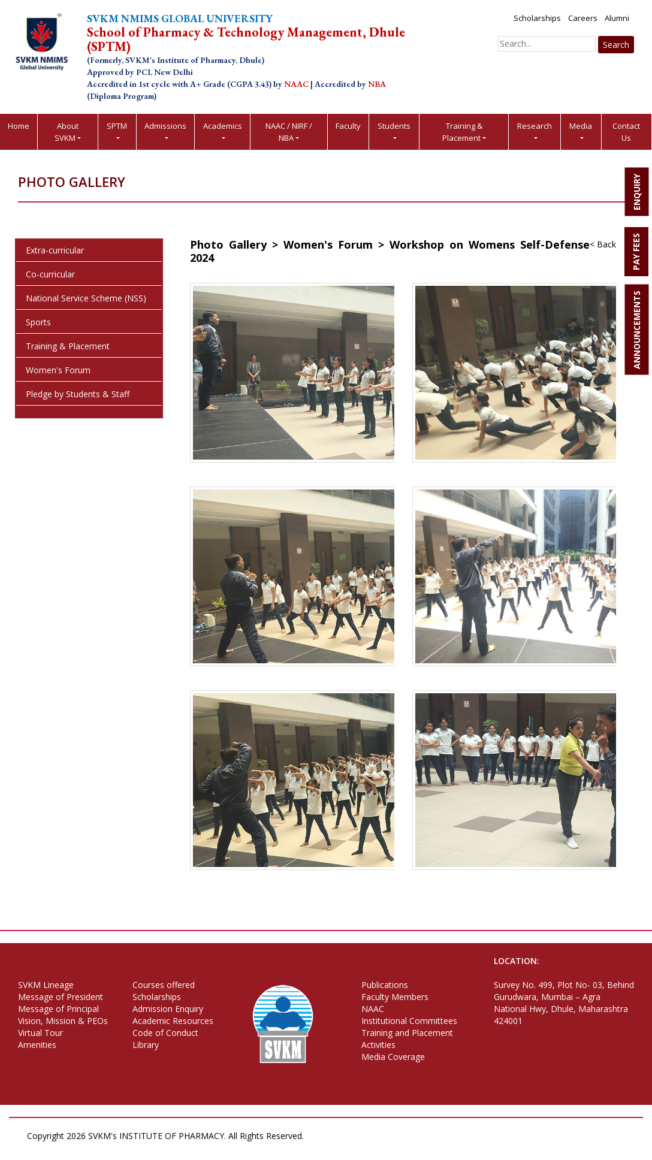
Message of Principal (58, 1008)
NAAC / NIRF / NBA (288, 131)
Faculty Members (394, 996)
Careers (582, 18)
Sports (38, 322)
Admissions (165, 125)
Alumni (617, 18)
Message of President (60, 996)
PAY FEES (636, 251)
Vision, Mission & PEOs (63, 1020)
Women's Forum (58, 370)
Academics (222, 125)
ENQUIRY (636, 192)
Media (580, 125)
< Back (603, 244)
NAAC (372, 1008)
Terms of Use (83, 1147)
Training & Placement (462, 131)
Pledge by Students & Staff (77, 394)
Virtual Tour (40, 1032)
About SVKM (67, 131)
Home (18, 125)
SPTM (117, 125)
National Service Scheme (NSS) (86, 298)
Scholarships (537, 18)
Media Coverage (393, 1056)
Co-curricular (50, 274)
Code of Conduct (165, 1032)
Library (145, 1044)
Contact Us (626, 131)
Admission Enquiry (167, 1008)
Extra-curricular (55, 250)
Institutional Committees (409, 1020)
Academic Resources (172, 1020)
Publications (384, 984)
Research (534, 125)
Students (394, 125)
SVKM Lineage (46, 984)
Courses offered (163, 984)
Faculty (348, 125)
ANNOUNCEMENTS (636, 330)
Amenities (37, 1044)
